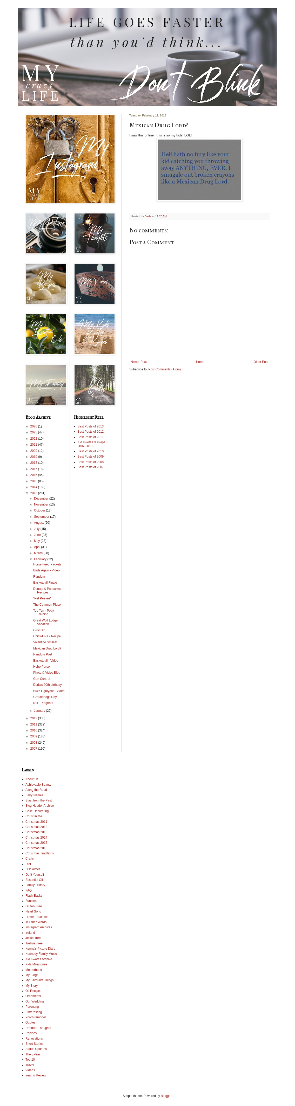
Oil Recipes (33, 991)
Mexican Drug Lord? (47, 648)
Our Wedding (34, 1001)
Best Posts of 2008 (91, 462)
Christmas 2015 (36, 843)
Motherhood (33, 970)
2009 (34, 736)
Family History (35, 885)
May (37, 541)
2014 (34, 487)
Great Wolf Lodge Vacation (45, 622)
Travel (29, 1065)
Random (39, 576)
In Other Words (35, 922)
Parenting (32, 1006)
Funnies (31, 901)
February (40, 559)
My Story (31, 985)
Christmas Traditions (39, 853)
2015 (34, 481)
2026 (34, 426)
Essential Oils (34, 880)
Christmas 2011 (36, 822)
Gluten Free (33, 906)
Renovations (34, 1038)
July (37, 529)
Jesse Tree (33, 938)
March (39, 553)
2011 (34, 724)
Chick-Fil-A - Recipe (47, 636)
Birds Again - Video (46, 570)
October (40, 510)
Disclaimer (32, 869)
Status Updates (36, 1049)
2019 (34, 457)
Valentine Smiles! (45, 642)
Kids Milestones (36, 964)
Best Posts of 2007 (91, 467)
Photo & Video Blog (46, 672)
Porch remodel (35, 1017)
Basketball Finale (45, 582)
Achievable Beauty (38, 784)
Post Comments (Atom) (164, 369)
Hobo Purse (41, 666)
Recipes (31, 1033)
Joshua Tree (34, 943)
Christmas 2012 (36, 827)
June (38, 535)
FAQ (28, 890)
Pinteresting (33, 1012)
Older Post (260, 362)
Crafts (29, 858)
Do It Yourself (34, 874)
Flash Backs (33, 895)
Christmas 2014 (36, 837)
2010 (34, 730)
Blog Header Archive (39, 805)
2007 (34, 748)
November (41, 504)
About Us (31, 779)
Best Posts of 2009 (91, 456)
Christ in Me (33, 816)
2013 (34, 493)
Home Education (37, 917)
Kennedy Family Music (41, 954)
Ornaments (33, 996)
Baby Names (34, 795)
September (42, 517)
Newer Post (139, 362)
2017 (34, 469)
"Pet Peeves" (42, 598)
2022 (34, 438)
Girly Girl (39, 630)
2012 (34, 718)
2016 (34, 475)
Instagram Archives (38, 927)
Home (200, 362)
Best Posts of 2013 (91, 426)
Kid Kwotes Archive (38, 959)
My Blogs (31, 975)
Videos (30, 1070)
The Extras (33, 1054)
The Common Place (47, 604)
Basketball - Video (45, 660)
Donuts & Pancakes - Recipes (48, 590)
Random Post (42, 654)
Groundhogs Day (45, 697)
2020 (34, 451)
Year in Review (35, 1075)
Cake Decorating (37, 811)
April (37, 547)
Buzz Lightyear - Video (49, 691)
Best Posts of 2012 (91, 431)
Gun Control (41, 679)
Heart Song (33, 911)
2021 (34, 444)
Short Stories (34, 1044)
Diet (28, 864)
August (39, 522)
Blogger (166, 1096)
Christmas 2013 (36, 832)
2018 (34, 463)
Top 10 (30, 1059)
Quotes (30, 1022)
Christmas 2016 (36, 848)
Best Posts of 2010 (91, 451)
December (41, 498)
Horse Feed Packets (47, 564)
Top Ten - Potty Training (43, 612)
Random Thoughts (38, 1028)
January (40, 711)
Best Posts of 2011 (91, 437)
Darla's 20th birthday (47, 685)
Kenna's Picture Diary (40, 948)
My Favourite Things (39, 980)
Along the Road (36, 790)
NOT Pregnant (43, 703)
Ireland (30, 933)
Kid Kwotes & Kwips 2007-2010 (91, 444)
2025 (34, 432)
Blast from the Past (38, 800)
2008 (34, 742)
